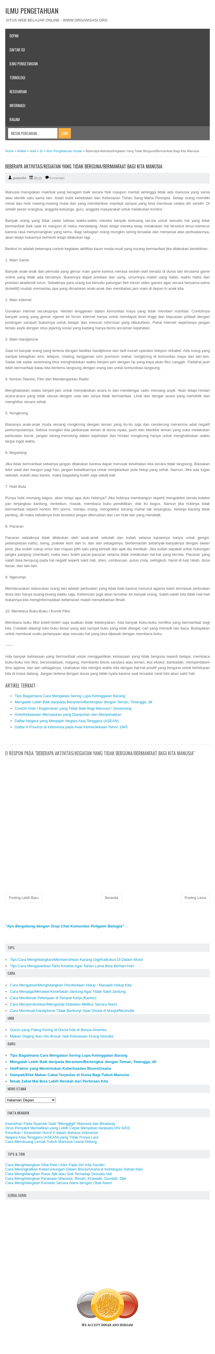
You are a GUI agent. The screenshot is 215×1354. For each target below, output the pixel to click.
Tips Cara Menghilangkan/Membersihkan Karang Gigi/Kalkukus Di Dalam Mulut (76, 959)
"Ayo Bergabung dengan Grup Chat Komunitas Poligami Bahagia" (64, 926)
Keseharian (18, 91)
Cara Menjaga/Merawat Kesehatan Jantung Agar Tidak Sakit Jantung (68, 991)
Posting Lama (195, 898)
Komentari (57, 178)
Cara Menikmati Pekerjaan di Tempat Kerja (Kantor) (53, 998)
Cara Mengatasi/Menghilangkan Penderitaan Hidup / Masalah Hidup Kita (70, 985)
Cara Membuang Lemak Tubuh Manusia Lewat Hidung (51, 1141)
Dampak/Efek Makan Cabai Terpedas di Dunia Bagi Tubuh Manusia (69, 1075)
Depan (14, 36)
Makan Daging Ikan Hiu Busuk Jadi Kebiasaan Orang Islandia (61, 1036)
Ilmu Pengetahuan (24, 63)
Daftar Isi (17, 50)
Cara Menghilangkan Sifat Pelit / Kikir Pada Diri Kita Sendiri (55, 1165)
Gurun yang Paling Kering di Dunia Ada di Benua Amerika (58, 1030)
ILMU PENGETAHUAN (31, 10)
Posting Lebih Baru (23, 898)
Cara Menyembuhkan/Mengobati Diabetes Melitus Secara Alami (63, 1004)
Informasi (17, 105)
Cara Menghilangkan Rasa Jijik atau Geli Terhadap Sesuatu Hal (58, 1174)
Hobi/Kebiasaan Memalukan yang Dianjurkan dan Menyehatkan (68, 714)
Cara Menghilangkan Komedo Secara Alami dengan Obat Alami (58, 1183)
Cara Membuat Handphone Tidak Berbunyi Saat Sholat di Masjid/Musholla (72, 1010)
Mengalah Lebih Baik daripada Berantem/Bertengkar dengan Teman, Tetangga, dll (83, 702)
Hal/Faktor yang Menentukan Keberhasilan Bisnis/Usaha (60, 1068)
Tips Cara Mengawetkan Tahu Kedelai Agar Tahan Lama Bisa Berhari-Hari (72, 966)
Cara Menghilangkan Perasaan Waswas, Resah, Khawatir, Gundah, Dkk (65, 1178)
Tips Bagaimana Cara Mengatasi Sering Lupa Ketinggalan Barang (70, 696)
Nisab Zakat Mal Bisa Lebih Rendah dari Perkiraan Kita (59, 1081)
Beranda (111, 898)
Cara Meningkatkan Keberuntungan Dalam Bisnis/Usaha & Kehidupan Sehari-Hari (74, 1169)
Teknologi (17, 77)
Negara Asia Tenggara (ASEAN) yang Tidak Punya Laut (51, 1137)
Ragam (15, 119)
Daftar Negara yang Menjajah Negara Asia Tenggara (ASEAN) (67, 721)
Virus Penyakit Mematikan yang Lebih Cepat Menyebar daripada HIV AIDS (67, 1128)
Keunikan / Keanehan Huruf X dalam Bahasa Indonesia (51, 1132)
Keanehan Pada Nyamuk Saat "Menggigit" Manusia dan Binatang (60, 1123)
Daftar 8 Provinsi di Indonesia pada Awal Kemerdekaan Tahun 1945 (71, 727)
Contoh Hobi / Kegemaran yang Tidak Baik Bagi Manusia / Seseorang (73, 708)
